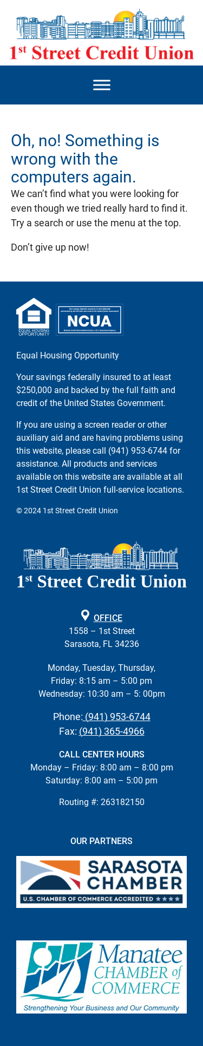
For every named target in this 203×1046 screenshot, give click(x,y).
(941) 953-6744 (116, 716)
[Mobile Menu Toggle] (101, 85)
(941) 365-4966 (112, 731)
